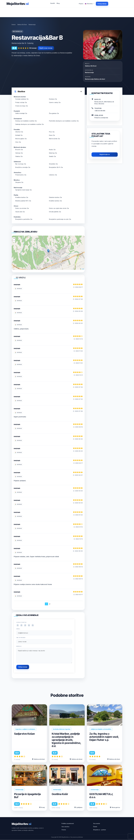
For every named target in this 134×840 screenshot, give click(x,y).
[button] (48, 251)
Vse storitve (65, 827)
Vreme (64, 830)
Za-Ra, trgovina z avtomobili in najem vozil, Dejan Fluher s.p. (103, 737)
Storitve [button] (20, 91)
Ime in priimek (20, 637)
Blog (58, 3)
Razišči (52, 3)
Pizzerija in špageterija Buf (28, 796)
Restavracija (89, 72)
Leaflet (82, 269)
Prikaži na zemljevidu (101, 117)
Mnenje (18, 646)
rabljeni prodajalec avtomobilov (101, 729)
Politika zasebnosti (68, 823)
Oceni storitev (21, 622)
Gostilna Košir (60, 794)
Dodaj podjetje (102, 3)
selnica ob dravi (90, 66)
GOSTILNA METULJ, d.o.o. (101, 796)
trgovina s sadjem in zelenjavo (25, 729)
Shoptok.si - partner (99, 830)
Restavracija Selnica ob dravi (95, 79)
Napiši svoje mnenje (45, 48)
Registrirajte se (105, 154)
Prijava (81, 3)
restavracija (19, 789)
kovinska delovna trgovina (61, 729)
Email (18, 629)
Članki (95, 827)
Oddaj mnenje (22, 667)
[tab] (48, 91)
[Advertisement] (67, 12)
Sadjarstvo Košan (25, 733)
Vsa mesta (96, 823)
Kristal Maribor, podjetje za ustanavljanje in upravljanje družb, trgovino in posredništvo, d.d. (66, 740)
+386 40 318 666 (99, 110)
